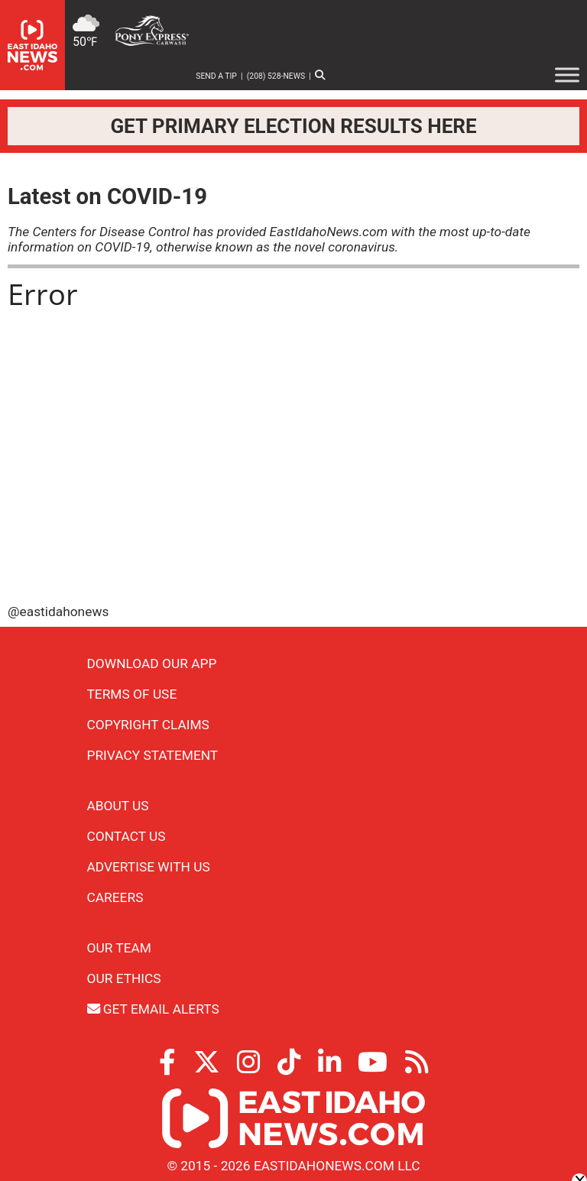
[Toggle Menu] (567, 74)
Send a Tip (216, 76)
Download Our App (152, 663)
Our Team (119, 948)
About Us (118, 805)
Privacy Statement (153, 755)
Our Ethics (124, 978)
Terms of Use (132, 694)
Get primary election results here (293, 126)
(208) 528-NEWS (276, 76)
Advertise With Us (148, 866)
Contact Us (126, 836)
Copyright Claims (148, 724)
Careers (115, 897)
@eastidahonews (58, 611)
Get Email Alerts (153, 1009)
